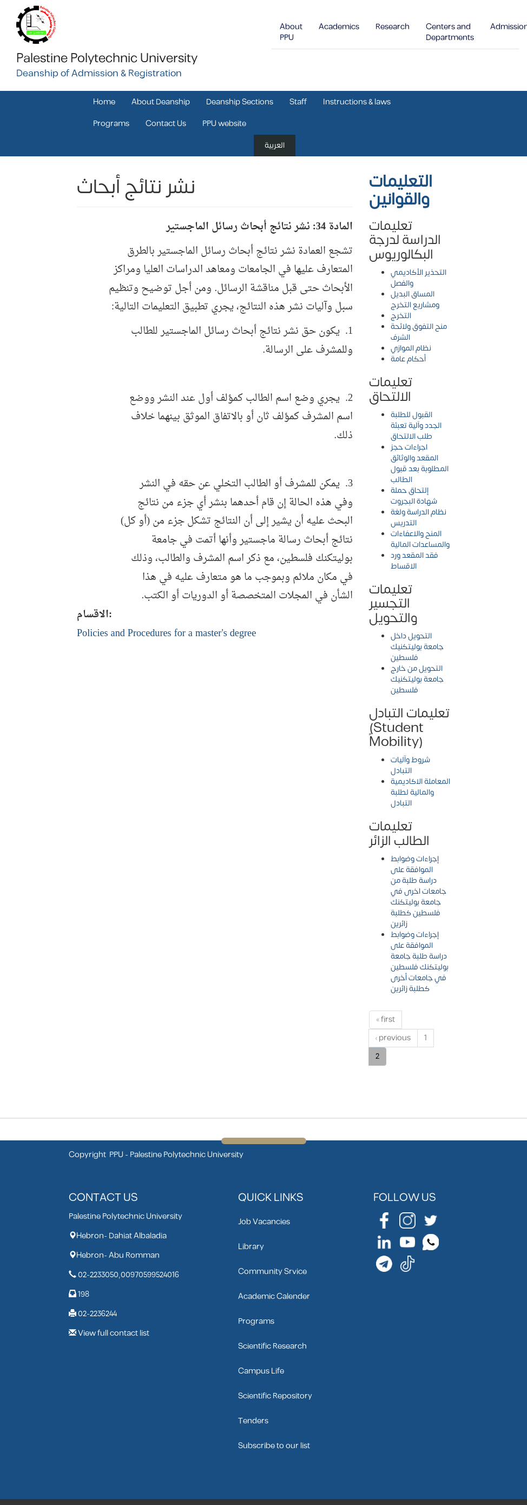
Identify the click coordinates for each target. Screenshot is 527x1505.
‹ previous (393, 1038)
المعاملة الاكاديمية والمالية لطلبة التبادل (420, 792)
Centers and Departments (450, 32)
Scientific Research (272, 1346)
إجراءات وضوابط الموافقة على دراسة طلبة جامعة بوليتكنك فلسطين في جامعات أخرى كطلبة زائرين (420, 961)
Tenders (253, 1421)
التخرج (401, 315)
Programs (111, 123)
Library (251, 1246)
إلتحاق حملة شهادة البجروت (414, 495)
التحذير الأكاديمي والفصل (418, 277)
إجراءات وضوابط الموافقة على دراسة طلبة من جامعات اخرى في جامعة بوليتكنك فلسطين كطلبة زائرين (418, 891)
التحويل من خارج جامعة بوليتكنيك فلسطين (417, 679)
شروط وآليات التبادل (410, 765)
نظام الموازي (411, 348)
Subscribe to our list (274, 1446)
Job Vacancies (264, 1222)
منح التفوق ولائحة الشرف (419, 332)
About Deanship (160, 102)
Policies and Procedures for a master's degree (166, 633)
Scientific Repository (275, 1396)
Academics (339, 27)
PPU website (224, 123)
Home (104, 102)
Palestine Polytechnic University (106, 58)
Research (393, 27)
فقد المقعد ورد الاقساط (414, 560)
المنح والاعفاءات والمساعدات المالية (420, 539)
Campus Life (261, 1371)
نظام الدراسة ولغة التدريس (418, 517)
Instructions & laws (357, 102)
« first (385, 1019)
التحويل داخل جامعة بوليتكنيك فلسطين (417, 647)
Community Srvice (272, 1271)
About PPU (291, 32)
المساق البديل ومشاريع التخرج (415, 299)
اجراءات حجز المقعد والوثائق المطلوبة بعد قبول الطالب (420, 463)
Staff (298, 102)
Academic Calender (274, 1296)
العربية (275, 145)
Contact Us (166, 123)
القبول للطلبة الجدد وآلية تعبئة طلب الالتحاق (416, 425)
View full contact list (113, 1333)
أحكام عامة (408, 359)
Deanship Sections (239, 102)
